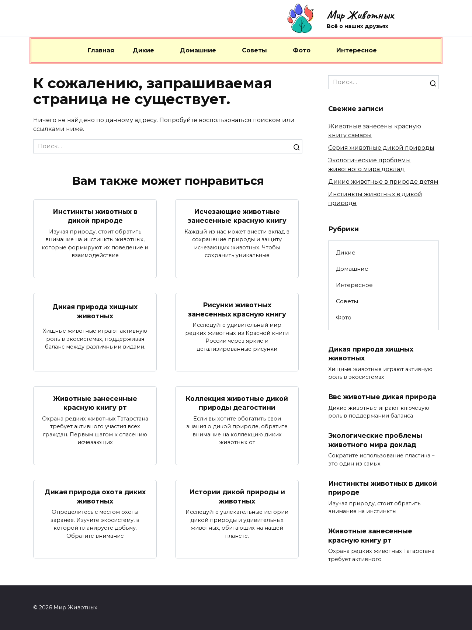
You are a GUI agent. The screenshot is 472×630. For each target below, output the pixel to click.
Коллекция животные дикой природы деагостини (237, 402)
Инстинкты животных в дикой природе (95, 215)
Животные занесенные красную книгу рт (95, 402)
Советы (254, 50)
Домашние (198, 50)
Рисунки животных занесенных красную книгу (237, 309)
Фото (301, 50)
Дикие (143, 50)
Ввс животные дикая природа (382, 397)
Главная (101, 50)
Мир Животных (360, 14)
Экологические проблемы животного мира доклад (375, 440)
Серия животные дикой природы (381, 147)
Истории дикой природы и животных (237, 496)
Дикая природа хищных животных (95, 311)
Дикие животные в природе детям (383, 181)
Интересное (356, 50)
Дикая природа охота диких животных (95, 496)
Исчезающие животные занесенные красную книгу (237, 215)
